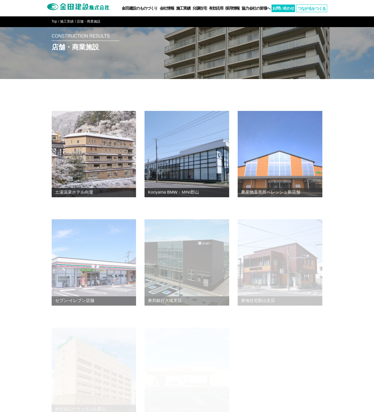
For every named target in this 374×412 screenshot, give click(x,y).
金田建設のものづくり (140, 8)
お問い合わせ (283, 8)
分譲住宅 (200, 8)
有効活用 (216, 8)
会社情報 (167, 8)
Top (54, 21)
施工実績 (183, 8)
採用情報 (232, 8)
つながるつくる (312, 8)
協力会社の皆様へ (256, 8)
